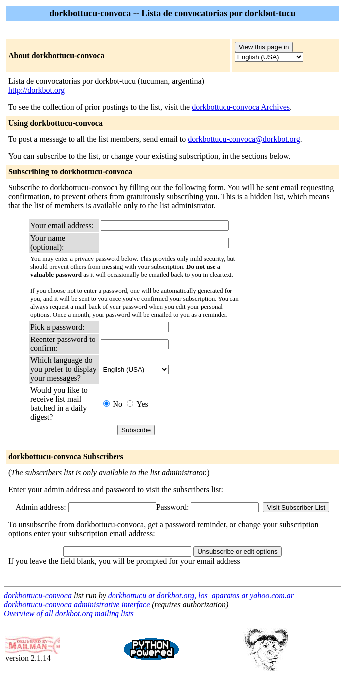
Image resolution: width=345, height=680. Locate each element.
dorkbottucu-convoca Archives (241, 107)
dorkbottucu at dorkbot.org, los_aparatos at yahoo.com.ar (201, 595)
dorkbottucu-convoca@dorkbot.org (244, 139)
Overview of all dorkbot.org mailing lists (69, 613)
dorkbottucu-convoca (38, 595)
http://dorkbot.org (36, 90)
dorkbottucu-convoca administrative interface (77, 604)
